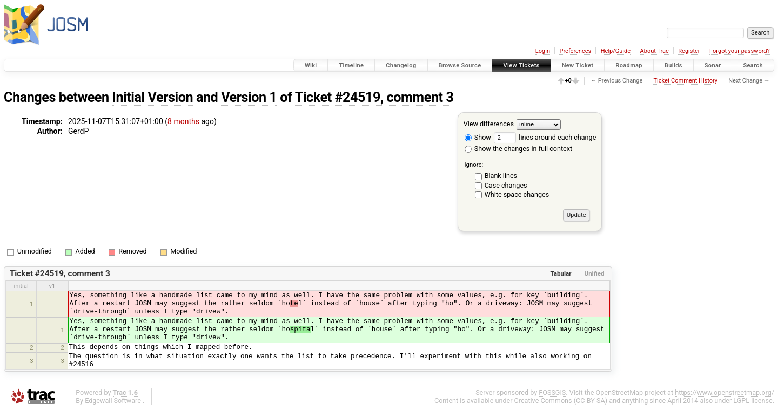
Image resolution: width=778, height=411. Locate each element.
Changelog (401, 65)
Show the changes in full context (518, 149)
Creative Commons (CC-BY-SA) (561, 400)
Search (753, 65)
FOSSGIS (552, 392)
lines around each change (545, 137)
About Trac (654, 50)
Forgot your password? (739, 50)
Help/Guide (616, 50)
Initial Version (152, 97)
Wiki (311, 65)
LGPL (741, 400)
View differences (489, 124)
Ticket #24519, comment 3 (374, 97)
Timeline (351, 65)
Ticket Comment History (685, 80)
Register (689, 50)
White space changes (517, 194)
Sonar (713, 65)
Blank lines (501, 176)
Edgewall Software (113, 400)
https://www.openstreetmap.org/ (724, 392)
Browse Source (460, 65)
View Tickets (521, 65)
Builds (673, 65)
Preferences (575, 50)
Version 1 (249, 97)
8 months (183, 121)
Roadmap (628, 65)
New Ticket (578, 65)
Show (478, 137)
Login (542, 50)
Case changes (506, 185)
